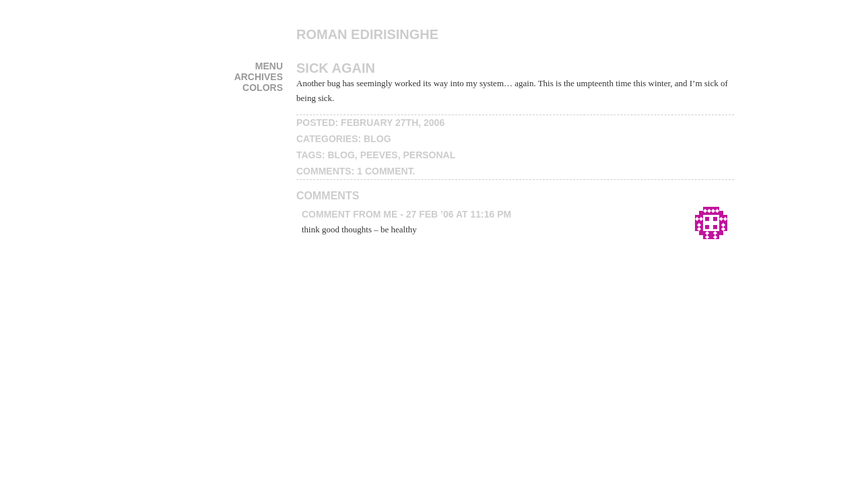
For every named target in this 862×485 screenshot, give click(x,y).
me (390, 214)
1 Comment (384, 171)
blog (377, 138)
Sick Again (335, 68)
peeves (379, 155)
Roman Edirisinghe (367, 34)
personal (429, 155)
